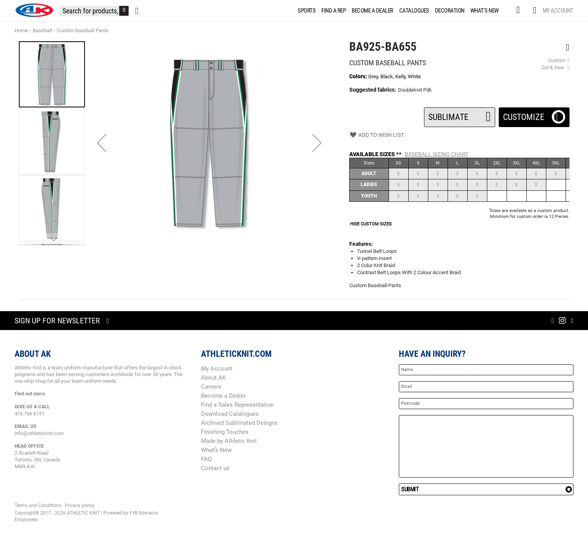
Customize (534, 114)
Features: (361, 244)
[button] (101, 143)
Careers (211, 386)
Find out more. (30, 394)
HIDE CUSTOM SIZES (371, 224)
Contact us (215, 468)
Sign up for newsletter (57, 320)
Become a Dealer (223, 395)
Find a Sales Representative (237, 404)
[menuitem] (305, 10)
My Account (558, 10)
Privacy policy (79, 505)
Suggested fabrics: (372, 90)
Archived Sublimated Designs (239, 422)
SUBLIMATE (459, 114)
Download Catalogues (230, 413)
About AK (213, 377)
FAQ (206, 459)
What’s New (216, 450)
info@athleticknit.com (39, 433)
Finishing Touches (225, 431)
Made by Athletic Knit (229, 441)
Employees (26, 519)
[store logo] (34, 10)
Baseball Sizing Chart (436, 154)
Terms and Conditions (38, 505)
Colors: (358, 76)
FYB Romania (143, 513)
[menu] (400, 10)
